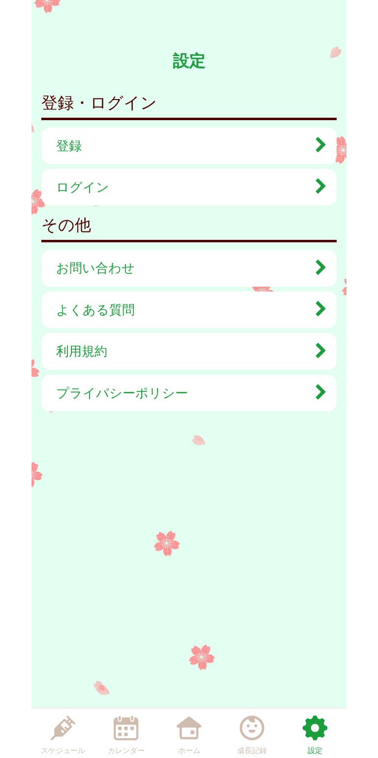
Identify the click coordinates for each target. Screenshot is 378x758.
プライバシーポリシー (186, 393)
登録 (186, 146)
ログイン (186, 187)
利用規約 (186, 351)
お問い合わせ (186, 268)
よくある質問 (186, 310)
